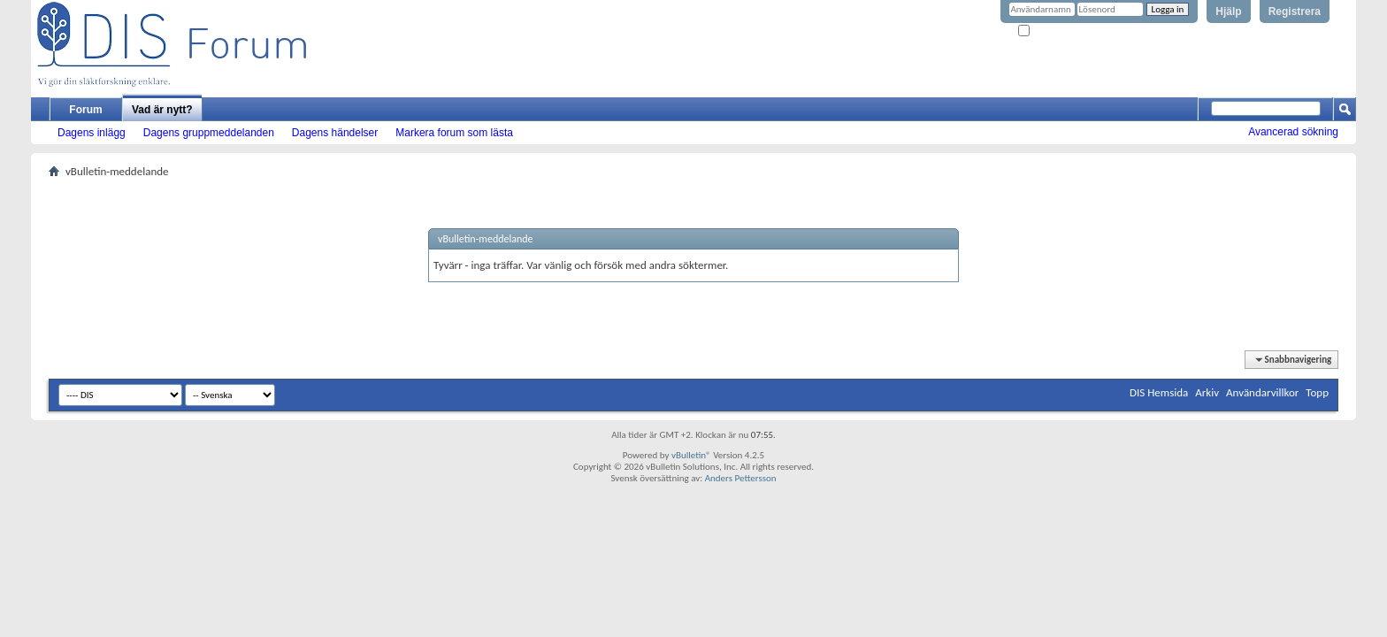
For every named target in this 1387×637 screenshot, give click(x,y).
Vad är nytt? (162, 110)
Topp (1317, 392)
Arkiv (1207, 392)
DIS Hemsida (1159, 392)
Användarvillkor (1262, 392)
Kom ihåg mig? (1054, 31)
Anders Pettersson (741, 478)
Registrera (1294, 11)
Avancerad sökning (1293, 132)
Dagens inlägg (91, 133)
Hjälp (1228, 11)
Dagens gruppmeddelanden (208, 133)
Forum (85, 110)
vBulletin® (691, 455)
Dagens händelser (335, 133)
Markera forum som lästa (454, 133)
